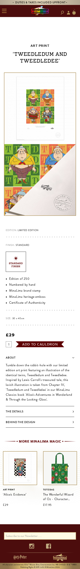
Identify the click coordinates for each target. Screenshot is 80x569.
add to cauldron (40, 344)
